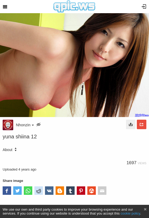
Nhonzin (25, 125)
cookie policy (130, 213)
